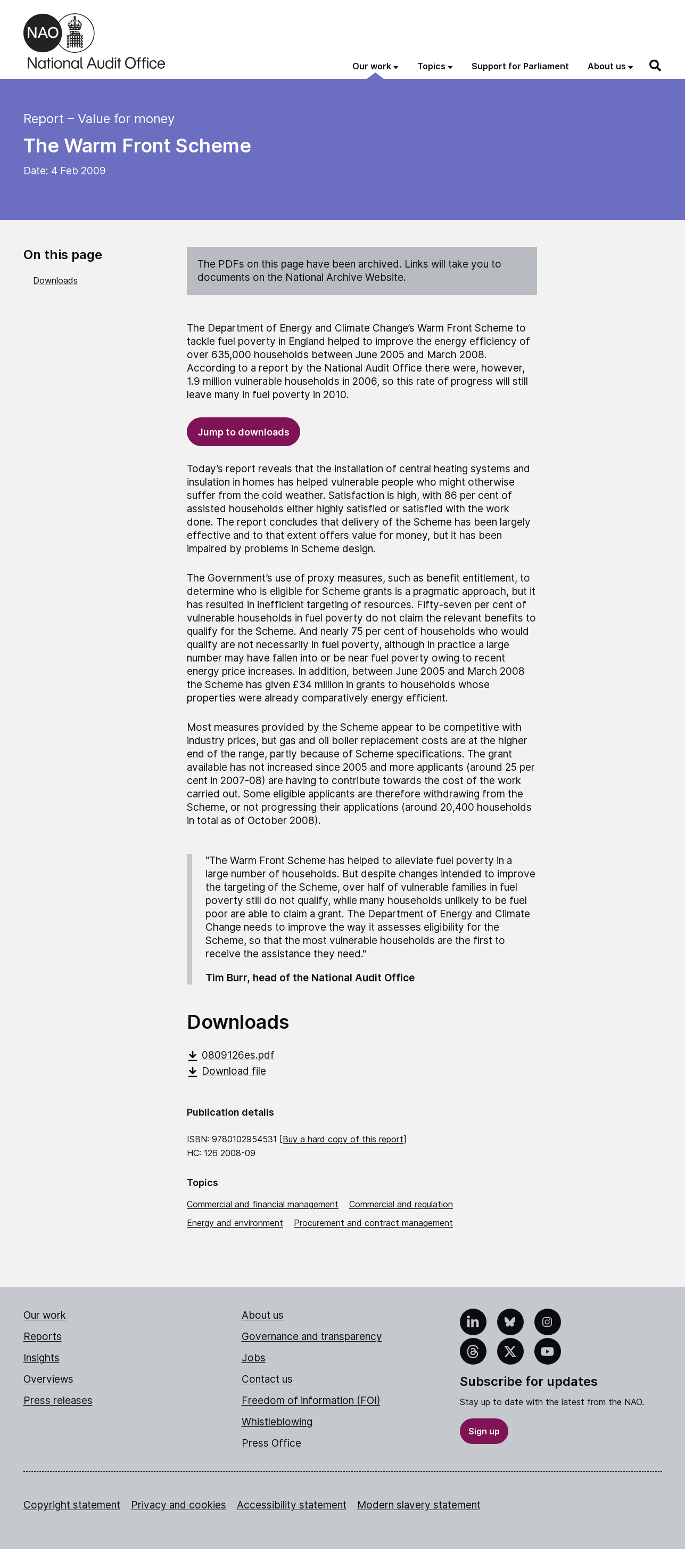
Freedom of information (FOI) (311, 1400)
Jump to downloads (243, 432)
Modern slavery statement (419, 1505)
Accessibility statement (291, 1505)
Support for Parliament (520, 66)
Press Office (271, 1443)
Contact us (267, 1379)
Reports (42, 1336)
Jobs (254, 1358)
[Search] (655, 65)
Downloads (55, 280)
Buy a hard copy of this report (343, 1139)
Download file (226, 1071)
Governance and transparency (312, 1336)
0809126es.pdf (231, 1055)
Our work (44, 1315)
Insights (41, 1358)
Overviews (48, 1379)
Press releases (58, 1400)
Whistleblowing (277, 1422)
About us (263, 1315)
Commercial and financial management (263, 1204)
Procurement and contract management (373, 1222)
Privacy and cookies (178, 1505)
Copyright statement (71, 1505)
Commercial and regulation (401, 1204)
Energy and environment (235, 1222)
